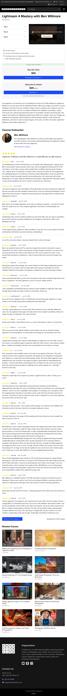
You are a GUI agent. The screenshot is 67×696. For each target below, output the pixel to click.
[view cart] (62, 2)
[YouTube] (23, 663)
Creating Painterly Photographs (45, 548)
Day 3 (6, 37)
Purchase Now (47, 36)
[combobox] (44, 9)
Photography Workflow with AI (45, 628)
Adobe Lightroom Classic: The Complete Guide (16, 602)
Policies (33, 693)
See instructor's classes (22, 147)
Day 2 (6, 32)
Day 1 (6, 27)
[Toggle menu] (63, 9)
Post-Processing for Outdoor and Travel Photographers (15, 629)
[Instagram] (31, 663)
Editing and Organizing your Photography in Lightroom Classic (17, 549)
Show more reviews (12, 519)
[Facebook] (27, 663)
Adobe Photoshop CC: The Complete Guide (17, 575)
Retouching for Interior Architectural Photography (47, 602)
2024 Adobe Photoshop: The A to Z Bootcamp (47, 576)
